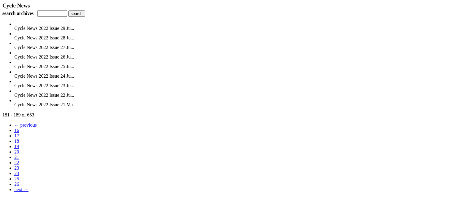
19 (16, 146)
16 (16, 130)
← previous (25, 125)
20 (16, 151)
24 (16, 173)
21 (16, 157)
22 (16, 162)
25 (16, 178)
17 (16, 135)
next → (21, 189)
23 (16, 168)
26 (16, 184)
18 (16, 141)
